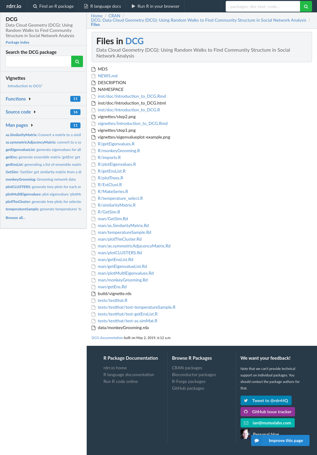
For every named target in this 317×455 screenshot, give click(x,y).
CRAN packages (187, 367)
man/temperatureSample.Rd (121, 232)
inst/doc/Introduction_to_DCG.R (126, 109)
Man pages (17, 125)
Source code (18, 111)
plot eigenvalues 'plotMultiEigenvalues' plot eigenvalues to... (73, 194)
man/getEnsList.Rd (112, 259)
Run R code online (120, 381)
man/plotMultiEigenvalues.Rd (123, 273)
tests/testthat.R (110, 300)
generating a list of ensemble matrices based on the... (58, 164)
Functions (16, 98)
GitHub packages (188, 388)
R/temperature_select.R (117, 198)
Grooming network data (41, 179)
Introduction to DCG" (25, 86)
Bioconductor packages (194, 374)
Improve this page (277, 440)
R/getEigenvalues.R (113, 143)
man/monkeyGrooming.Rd (120, 279)
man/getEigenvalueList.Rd (119, 266)
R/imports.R (106, 157)
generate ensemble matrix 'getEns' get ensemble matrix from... (62, 157)
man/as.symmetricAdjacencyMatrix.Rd (131, 245)
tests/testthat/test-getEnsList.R (125, 313)
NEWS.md (105, 75)
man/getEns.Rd (109, 286)
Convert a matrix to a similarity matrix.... (54, 134)
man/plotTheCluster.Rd (116, 239)
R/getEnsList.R (108, 171)
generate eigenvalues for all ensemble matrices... (60, 149)
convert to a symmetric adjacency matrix (64, 142)
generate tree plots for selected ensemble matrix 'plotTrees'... (68, 201)
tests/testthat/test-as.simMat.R (124, 320)
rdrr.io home (115, 367)
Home (96, 16)
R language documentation (128, 374)
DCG (134, 41)
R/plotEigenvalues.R (114, 164)
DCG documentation (107, 338)
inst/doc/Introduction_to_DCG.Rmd (129, 96)
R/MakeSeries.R (110, 191)
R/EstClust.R (107, 184)
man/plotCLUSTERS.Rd (117, 252)
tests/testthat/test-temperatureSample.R (134, 307)
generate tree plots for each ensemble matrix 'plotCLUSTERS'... (69, 186)
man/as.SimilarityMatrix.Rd (120, 225)
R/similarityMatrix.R (114, 205)
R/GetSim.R (106, 211)
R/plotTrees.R (107, 177)
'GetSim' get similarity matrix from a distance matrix (54, 172)
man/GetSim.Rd (110, 218)
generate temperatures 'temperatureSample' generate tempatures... (77, 209)
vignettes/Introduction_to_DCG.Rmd (129, 123)
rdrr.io (13, 5)
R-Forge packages (188, 381)
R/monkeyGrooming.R (116, 150)
